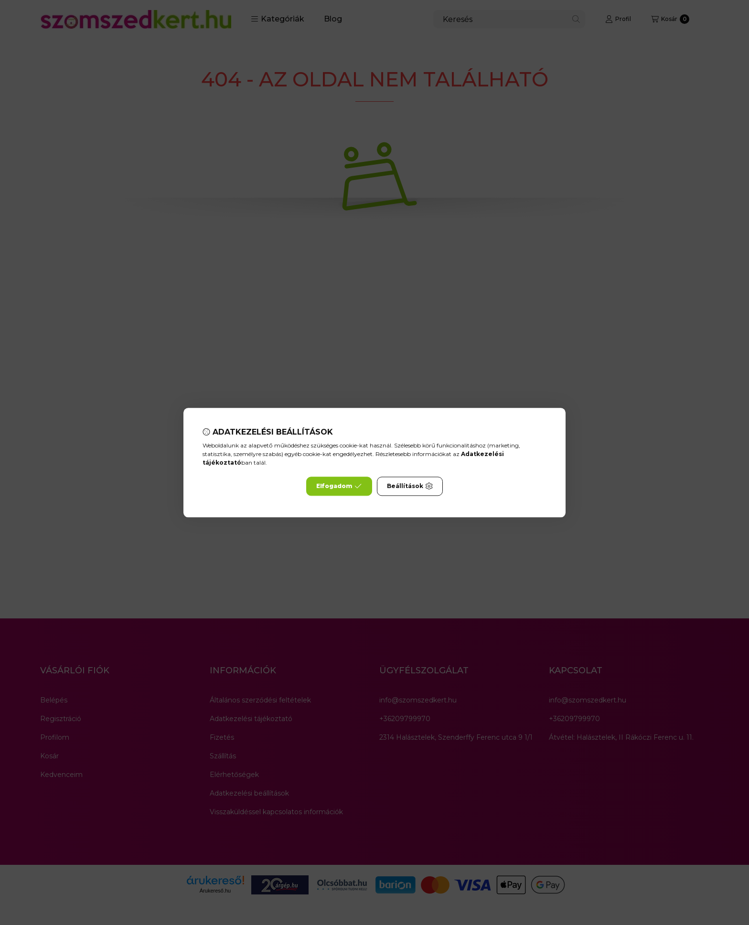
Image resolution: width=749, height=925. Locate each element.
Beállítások (410, 486)
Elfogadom (339, 486)
